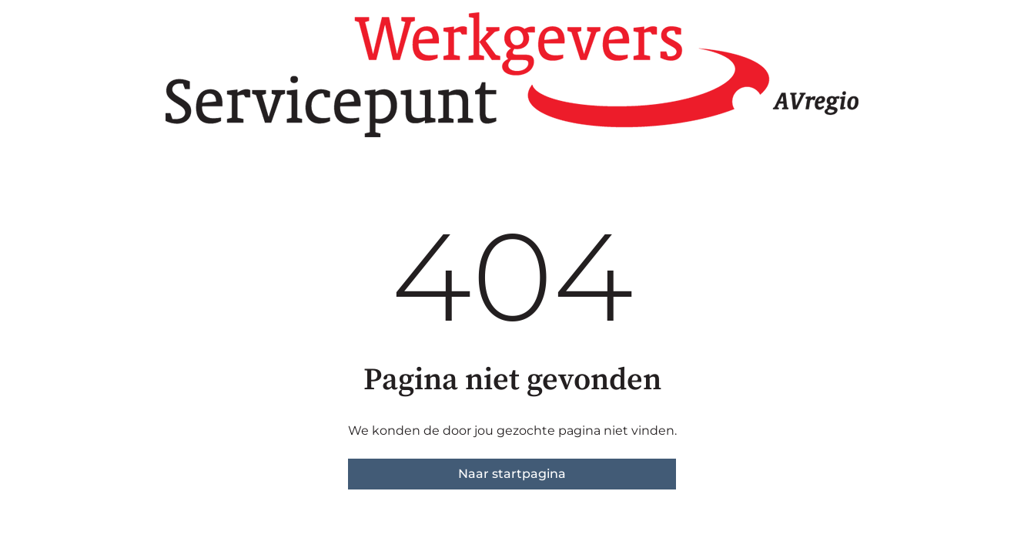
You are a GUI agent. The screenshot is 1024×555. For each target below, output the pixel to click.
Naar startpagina (512, 473)
